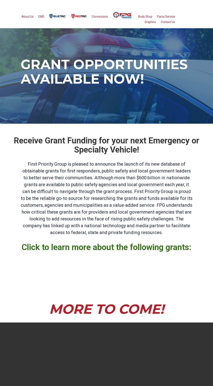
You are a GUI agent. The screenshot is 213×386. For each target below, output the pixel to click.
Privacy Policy (133, 379)
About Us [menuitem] (28, 18)
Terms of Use (122, 379)
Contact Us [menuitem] (168, 24)
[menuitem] (57, 18)
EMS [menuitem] (41, 18)
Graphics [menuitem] (150, 24)
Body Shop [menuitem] (145, 18)
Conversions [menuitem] (100, 18)
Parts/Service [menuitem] (166, 18)
